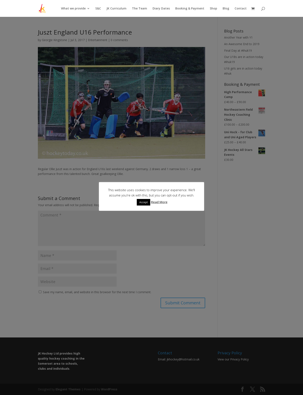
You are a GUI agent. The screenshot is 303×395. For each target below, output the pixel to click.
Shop (213, 8)
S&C (98, 8)
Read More (159, 202)
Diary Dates (161, 8)
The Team (139, 8)
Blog (226, 8)
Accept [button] (143, 202)
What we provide (73, 8)
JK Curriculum (116, 8)
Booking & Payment (189, 8)
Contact (241, 8)
